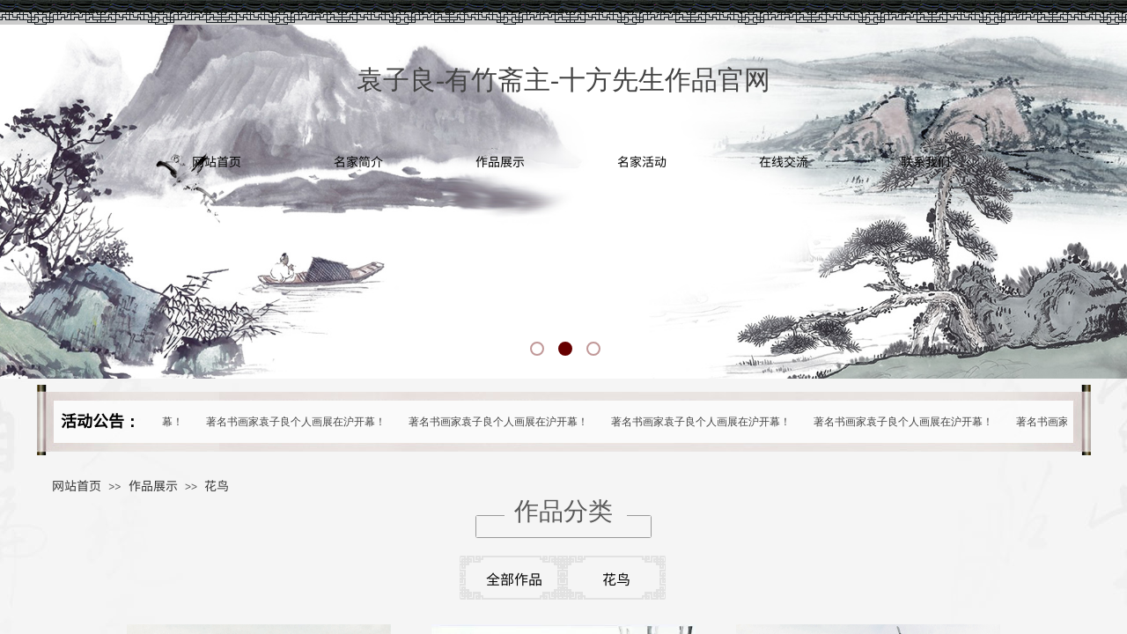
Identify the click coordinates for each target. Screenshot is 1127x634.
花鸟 (216, 485)
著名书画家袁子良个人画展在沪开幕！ (298, 422)
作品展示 (500, 161)
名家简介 (358, 161)
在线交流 (783, 161)
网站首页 (216, 161)
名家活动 (642, 161)
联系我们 (925, 161)
